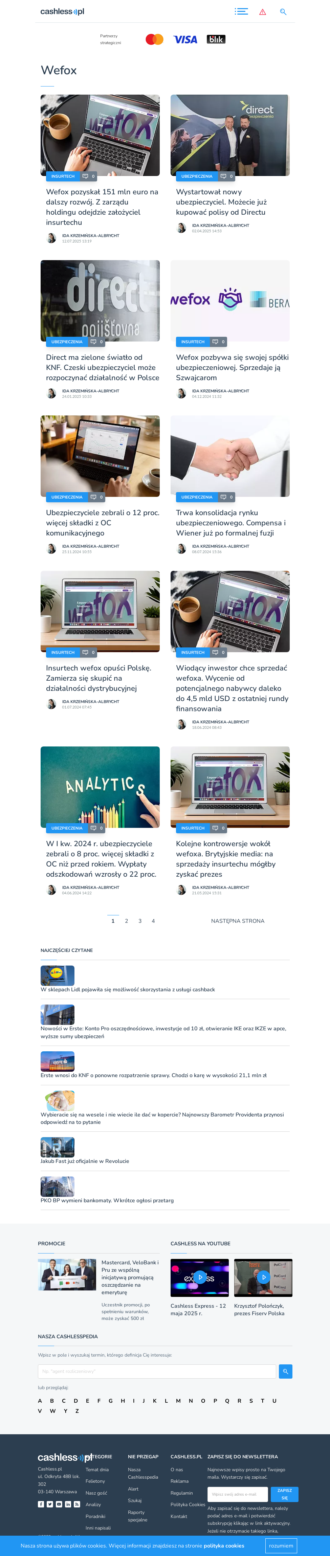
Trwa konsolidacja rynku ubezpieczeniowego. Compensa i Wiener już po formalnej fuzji (231, 523)
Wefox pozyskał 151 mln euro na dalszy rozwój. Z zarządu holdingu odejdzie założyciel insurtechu (102, 207)
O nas (177, 1469)
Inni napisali (98, 1528)
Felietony (95, 1481)
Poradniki (95, 1516)
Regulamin (182, 1493)
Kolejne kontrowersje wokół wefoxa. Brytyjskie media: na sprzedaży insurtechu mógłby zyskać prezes (226, 859)
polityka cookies (224, 1546)
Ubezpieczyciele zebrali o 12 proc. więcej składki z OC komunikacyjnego (102, 523)
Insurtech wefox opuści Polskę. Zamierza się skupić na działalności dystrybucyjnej (98, 678)
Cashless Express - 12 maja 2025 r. (198, 1309)
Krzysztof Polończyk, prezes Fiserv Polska (259, 1309)
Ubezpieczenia (197, 176)
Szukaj (134, 1500)
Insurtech (62, 176)
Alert (133, 1489)
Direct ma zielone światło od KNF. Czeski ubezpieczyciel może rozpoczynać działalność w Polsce (102, 367)
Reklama (180, 1481)
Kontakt (179, 1516)
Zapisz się (285, 1494)
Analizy (93, 1504)
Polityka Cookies (188, 1504)
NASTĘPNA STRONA (238, 921)
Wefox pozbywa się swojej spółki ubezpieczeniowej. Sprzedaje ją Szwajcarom (232, 367)
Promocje (51, 1243)
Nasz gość (96, 1493)
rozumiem (281, 1546)
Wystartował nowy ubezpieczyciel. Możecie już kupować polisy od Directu (221, 202)
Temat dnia (97, 1469)
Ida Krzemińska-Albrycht (90, 235)
